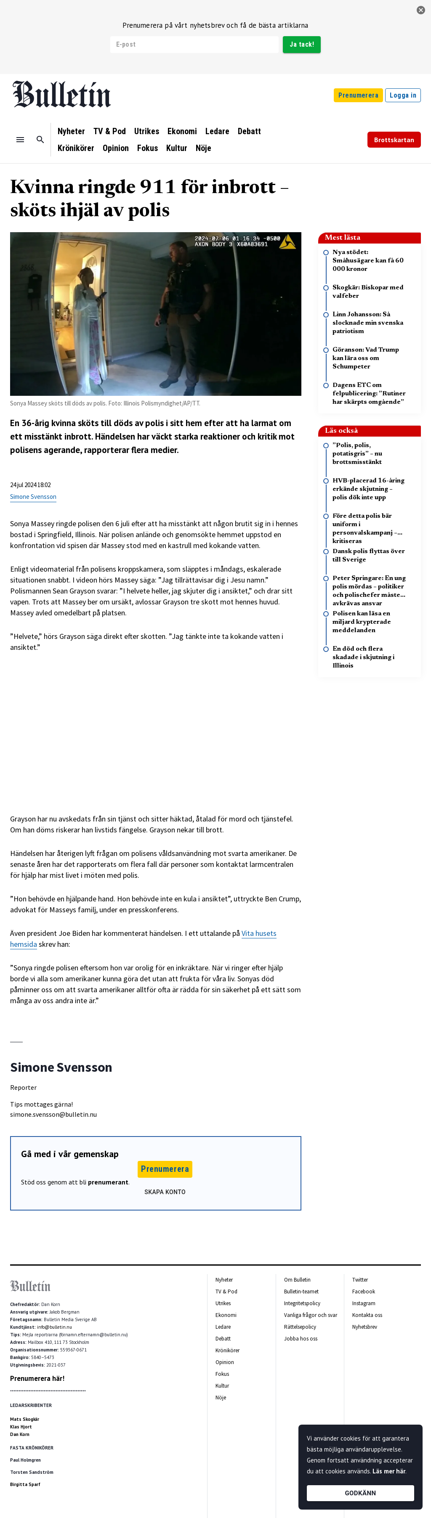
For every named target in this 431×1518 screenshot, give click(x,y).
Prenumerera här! (37, 1378)
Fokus (147, 148)
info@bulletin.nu (54, 1327)
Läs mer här (388, 1471)
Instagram (363, 1303)
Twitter (360, 1279)
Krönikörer (76, 148)
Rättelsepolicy (300, 1326)
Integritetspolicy (302, 1303)
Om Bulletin (297, 1279)
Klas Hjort (21, 1427)
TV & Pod (109, 131)
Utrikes (146, 131)
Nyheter (71, 131)
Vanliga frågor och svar (310, 1315)
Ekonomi (182, 131)
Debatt (249, 131)
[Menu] (20, 140)
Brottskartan (394, 139)
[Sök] (40, 140)
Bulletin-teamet (301, 1291)
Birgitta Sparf (25, 1484)
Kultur (176, 148)
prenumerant (108, 1182)
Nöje (203, 148)
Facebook (363, 1291)
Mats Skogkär (24, 1419)
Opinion (116, 148)
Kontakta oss (367, 1315)
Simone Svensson (33, 497)
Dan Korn (19, 1434)
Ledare (217, 131)
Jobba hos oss (300, 1338)
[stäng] (421, 10)
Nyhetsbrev (364, 1326)
